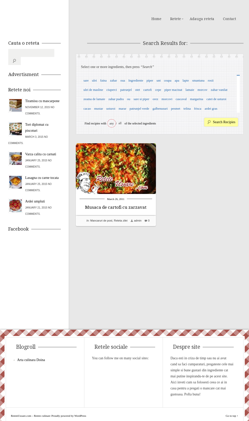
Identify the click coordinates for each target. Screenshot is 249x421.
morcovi (166, 99)
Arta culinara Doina (31, 352)
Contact (229, 19)
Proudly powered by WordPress (68, 407)
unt (158, 80)
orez (155, 99)
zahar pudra (116, 99)
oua (122, 80)
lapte (185, 80)
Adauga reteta (202, 19)
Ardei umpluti (35, 193)
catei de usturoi (216, 99)
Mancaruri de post (101, 220)
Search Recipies (224, 122)
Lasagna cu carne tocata (42, 170)
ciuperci (111, 90)
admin (137, 220)
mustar (98, 108)
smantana (198, 80)
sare (86, 80)
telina (187, 108)
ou (128, 99)
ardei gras (211, 108)
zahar (113, 80)
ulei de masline (93, 90)
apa (177, 80)
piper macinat (173, 90)
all (120, 123)
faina (103, 80)
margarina (196, 99)
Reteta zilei (120, 220)
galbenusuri (160, 108)
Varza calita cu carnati (40, 146)
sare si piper (141, 99)
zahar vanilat (219, 90)
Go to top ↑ (232, 407)
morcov (202, 90)
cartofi (147, 90)
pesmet (175, 108)
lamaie (189, 90)
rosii (210, 80)
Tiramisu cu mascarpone (42, 93)
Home (156, 19)
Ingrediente (135, 80)
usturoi (110, 108)
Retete (175, 19)
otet (137, 90)
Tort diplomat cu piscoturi (37, 119)
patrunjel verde (139, 108)
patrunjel (126, 90)
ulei (94, 80)
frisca (197, 108)
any (112, 123)
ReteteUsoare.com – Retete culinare (44, 18)
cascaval (181, 99)
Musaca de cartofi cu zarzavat (115, 207)
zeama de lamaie (94, 99)
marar (122, 108)
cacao (87, 108)
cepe (158, 90)
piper (149, 80)
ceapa (167, 80)
